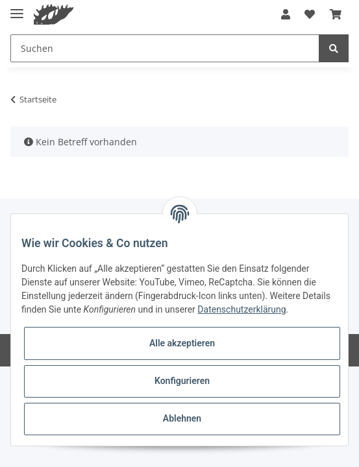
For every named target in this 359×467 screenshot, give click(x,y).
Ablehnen (182, 418)
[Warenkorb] (336, 14)
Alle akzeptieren (182, 343)
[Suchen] (164, 48)
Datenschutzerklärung (241, 309)
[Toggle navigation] (16, 8)
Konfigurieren (182, 381)
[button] (285, 14)
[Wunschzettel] (309, 14)
